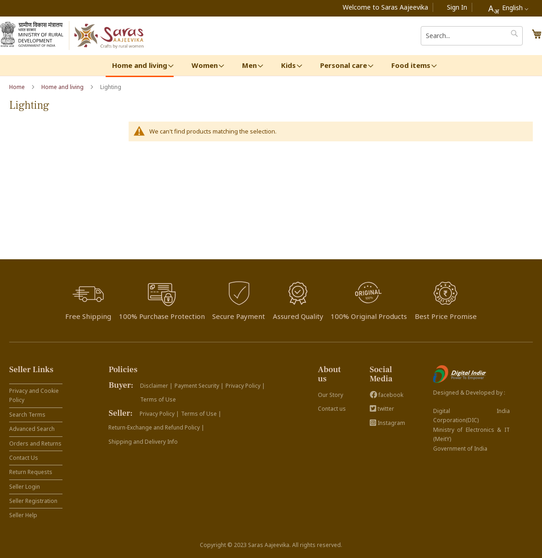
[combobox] (508, 8)
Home (17, 87)
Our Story (330, 395)
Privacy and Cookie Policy (34, 395)
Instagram (387, 423)
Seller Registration (33, 501)
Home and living (63, 87)
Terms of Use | (201, 414)
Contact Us (23, 458)
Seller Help (23, 515)
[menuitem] (140, 66)
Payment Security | (199, 386)
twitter (382, 409)
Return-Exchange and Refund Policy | (156, 427)
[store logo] (109, 36)
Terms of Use (158, 399)
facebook (386, 395)
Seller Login (24, 487)
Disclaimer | (156, 386)
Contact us (332, 409)
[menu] (271, 66)
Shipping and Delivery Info (143, 442)
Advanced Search (32, 429)
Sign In (457, 7)
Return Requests (30, 472)
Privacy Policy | (245, 386)
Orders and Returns (35, 443)
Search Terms (27, 414)
